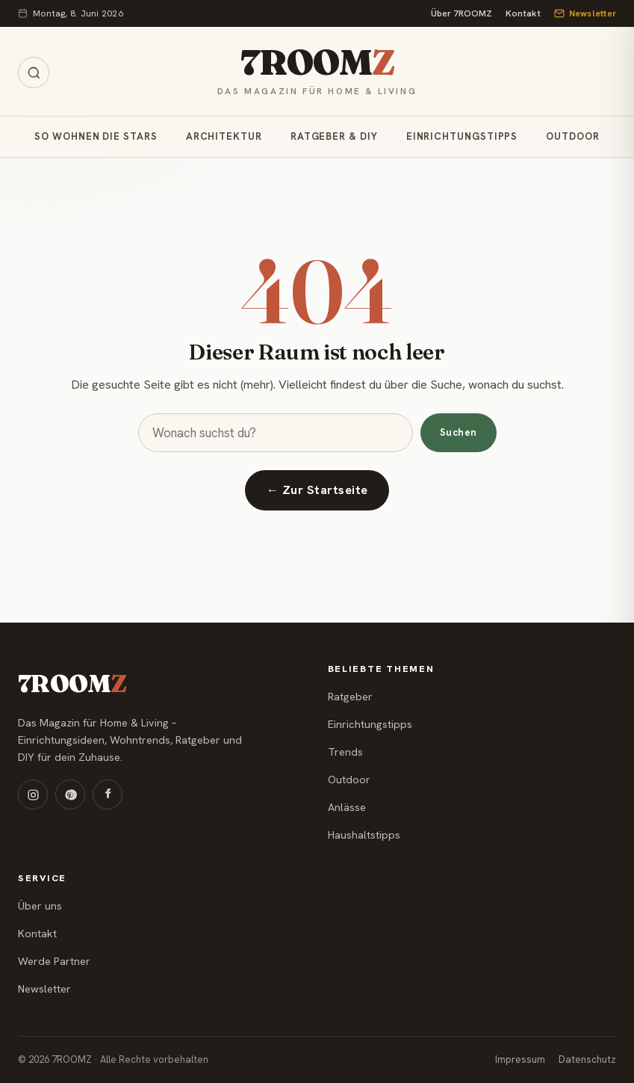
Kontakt (523, 13)
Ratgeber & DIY (334, 136)
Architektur (224, 136)
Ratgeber (350, 696)
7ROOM (317, 62)
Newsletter (585, 13)
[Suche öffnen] (33, 72)
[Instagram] (33, 794)
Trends (345, 752)
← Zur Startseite (316, 490)
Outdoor (572, 136)
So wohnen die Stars (95, 136)
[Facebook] (107, 794)
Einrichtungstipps (462, 136)
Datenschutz (587, 1059)
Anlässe (347, 807)
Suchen (458, 432)
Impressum (520, 1059)
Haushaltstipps (364, 835)
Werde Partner (54, 961)
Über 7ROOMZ (461, 13)
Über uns (40, 906)
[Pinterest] (70, 794)
